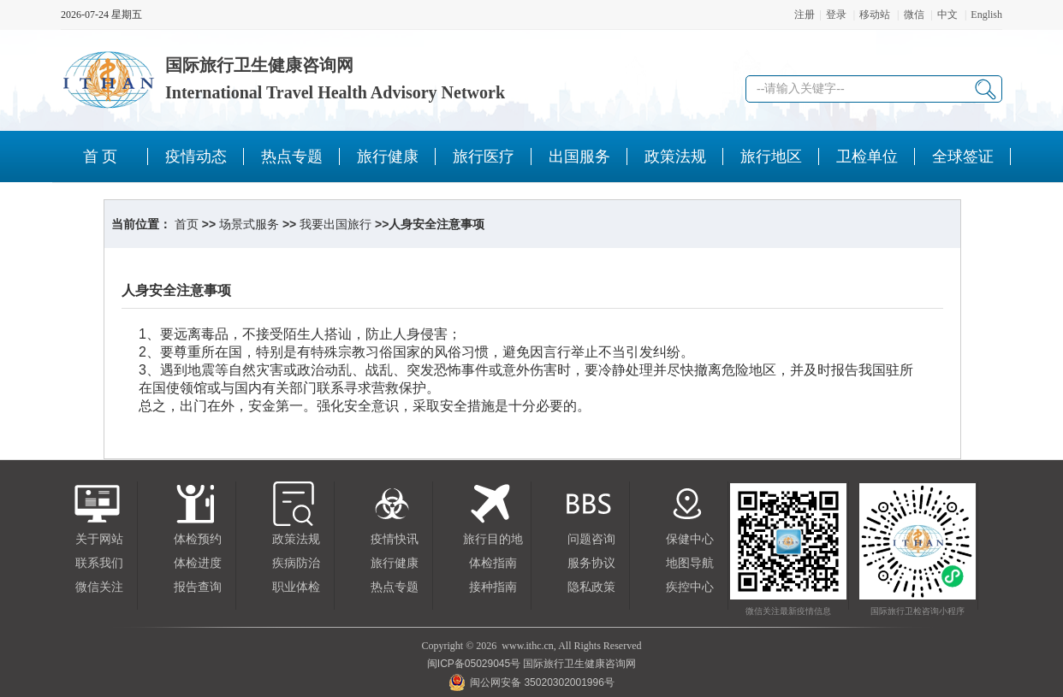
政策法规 (296, 539)
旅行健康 (395, 563)
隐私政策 (591, 587)
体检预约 (198, 539)
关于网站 (99, 539)
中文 (947, 15)
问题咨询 (591, 539)
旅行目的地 (493, 539)
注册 (804, 15)
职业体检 (296, 587)
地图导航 (690, 563)
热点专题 (395, 587)
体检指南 (493, 563)
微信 (914, 15)
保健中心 (690, 539)
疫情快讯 (395, 539)
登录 (836, 15)
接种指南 (493, 587)
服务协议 (591, 563)
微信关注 (99, 587)
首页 (187, 224)
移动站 (874, 15)
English (986, 15)
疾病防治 (296, 563)
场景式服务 (249, 224)
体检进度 (198, 563)
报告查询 (198, 587)
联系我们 (99, 563)
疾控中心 (690, 587)
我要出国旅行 (335, 224)
